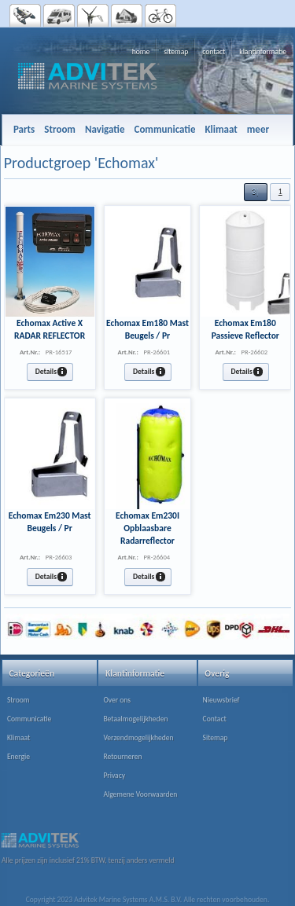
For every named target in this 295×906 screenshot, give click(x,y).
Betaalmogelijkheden (135, 719)
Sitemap (215, 738)
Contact (215, 719)
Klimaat (18, 738)
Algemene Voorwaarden (140, 794)
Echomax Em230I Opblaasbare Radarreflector (147, 528)
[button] (255, 192)
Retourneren (122, 756)
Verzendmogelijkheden (138, 738)
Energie (18, 756)
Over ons (117, 700)
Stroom (18, 700)
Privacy (114, 775)
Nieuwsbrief (221, 700)
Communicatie (29, 719)
